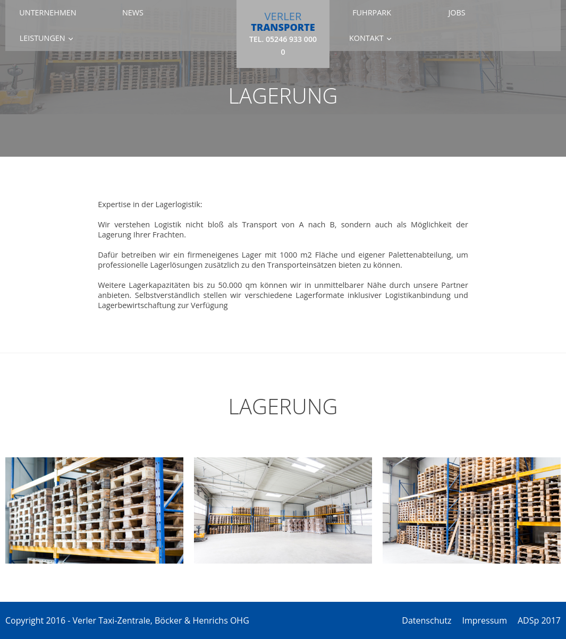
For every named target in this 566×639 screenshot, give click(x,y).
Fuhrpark (371, 12)
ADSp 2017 (539, 620)
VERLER (283, 32)
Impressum (484, 620)
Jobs (456, 12)
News (132, 12)
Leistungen (42, 38)
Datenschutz (426, 620)
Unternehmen (47, 12)
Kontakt (366, 38)
